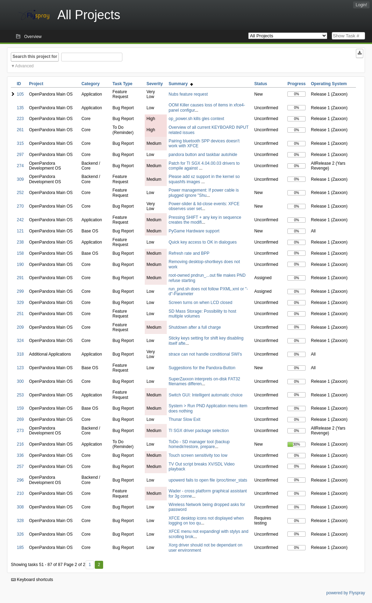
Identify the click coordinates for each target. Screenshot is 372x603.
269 (20, 419)
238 (20, 242)
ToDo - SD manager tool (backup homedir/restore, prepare (199, 444)
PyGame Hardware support (194, 231)
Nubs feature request (188, 94)
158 (20, 253)
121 (20, 231)
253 (20, 395)
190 (20, 264)
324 (20, 340)
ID (19, 83)
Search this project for (35, 56)
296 (20, 480)
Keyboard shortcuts (32, 579)
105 (20, 94)
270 (20, 206)
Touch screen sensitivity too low (198, 455)
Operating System (329, 83)
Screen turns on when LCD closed (200, 302)
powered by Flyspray (345, 592)
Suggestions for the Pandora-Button (202, 367)
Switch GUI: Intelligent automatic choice (205, 395)
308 (20, 507)
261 (20, 129)
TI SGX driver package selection (199, 430)
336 (20, 455)
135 (20, 107)
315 (20, 143)
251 (20, 313)
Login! (361, 4)
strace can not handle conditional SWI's (205, 354)
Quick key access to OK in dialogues (203, 242)
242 (20, 219)
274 (20, 165)
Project (36, 83)
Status (260, 83)
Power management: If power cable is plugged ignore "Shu (204, 193)
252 (20, 192)
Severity (154, 83)
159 (20, 408)
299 (20, 291)
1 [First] (89, 564)
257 (20, 466)
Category (90, 83)
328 (20, 520)
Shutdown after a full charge (195, 327)
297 (20, 154)
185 (20, 547)
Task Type (123, 83)
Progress (296, 83)
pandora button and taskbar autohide (203, 154)
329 (20, 302)
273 (20, 430)
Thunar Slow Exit (184, 419)
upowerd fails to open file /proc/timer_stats (208, 480)
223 (20, 118)
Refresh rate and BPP (189, 253)
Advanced (24, 66)
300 (20, 381)
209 (20, 327)
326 (20, 534)
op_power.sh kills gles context (196, 118)
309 (20, 179)
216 (20, 444)
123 (20, 367)
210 (20, 493)
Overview (33, 36)
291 (20, 277)
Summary (181, 83)
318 (20, 354)
